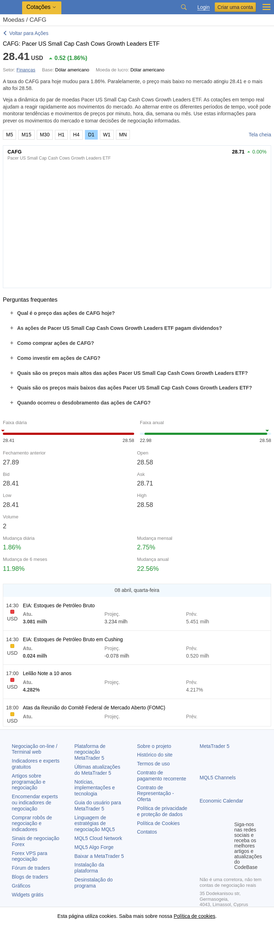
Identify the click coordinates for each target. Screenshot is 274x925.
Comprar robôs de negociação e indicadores (32, 824)
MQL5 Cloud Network (98, 838)
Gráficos (21, 886)
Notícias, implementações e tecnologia (95, 788)
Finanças (25, 69)
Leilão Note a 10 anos (47, 673)
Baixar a (99, 856)
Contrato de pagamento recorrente (161, 775)
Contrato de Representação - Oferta (155, 794)
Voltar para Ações (29, 33)
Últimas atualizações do (97, 770)
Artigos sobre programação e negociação (28, 782)
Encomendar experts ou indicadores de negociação (35, 802)
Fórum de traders (31, 868)
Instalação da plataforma (89, 868)
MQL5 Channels (218, 777)
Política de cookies (194, 916)
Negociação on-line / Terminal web (34, 749)
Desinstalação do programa (94, 883)
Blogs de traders (30, 877)
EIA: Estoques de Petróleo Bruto (59, 605)
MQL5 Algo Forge (94, 847)
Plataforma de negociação (90, 752)
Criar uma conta (235, 7)
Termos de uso (153, 763)
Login (203, 7)
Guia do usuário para (98, 805)
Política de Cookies (158, 823)
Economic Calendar (221, 801)
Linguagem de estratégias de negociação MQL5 (95, 824)
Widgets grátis (28, 895)
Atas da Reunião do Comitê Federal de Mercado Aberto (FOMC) (94, 707)
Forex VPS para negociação (29, 856)
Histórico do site (155, 755)
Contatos (147, 832)
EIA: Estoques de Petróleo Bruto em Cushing (73, 639)
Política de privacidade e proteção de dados (162, 811)
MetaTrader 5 (215, 746)
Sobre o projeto (154, 746)
